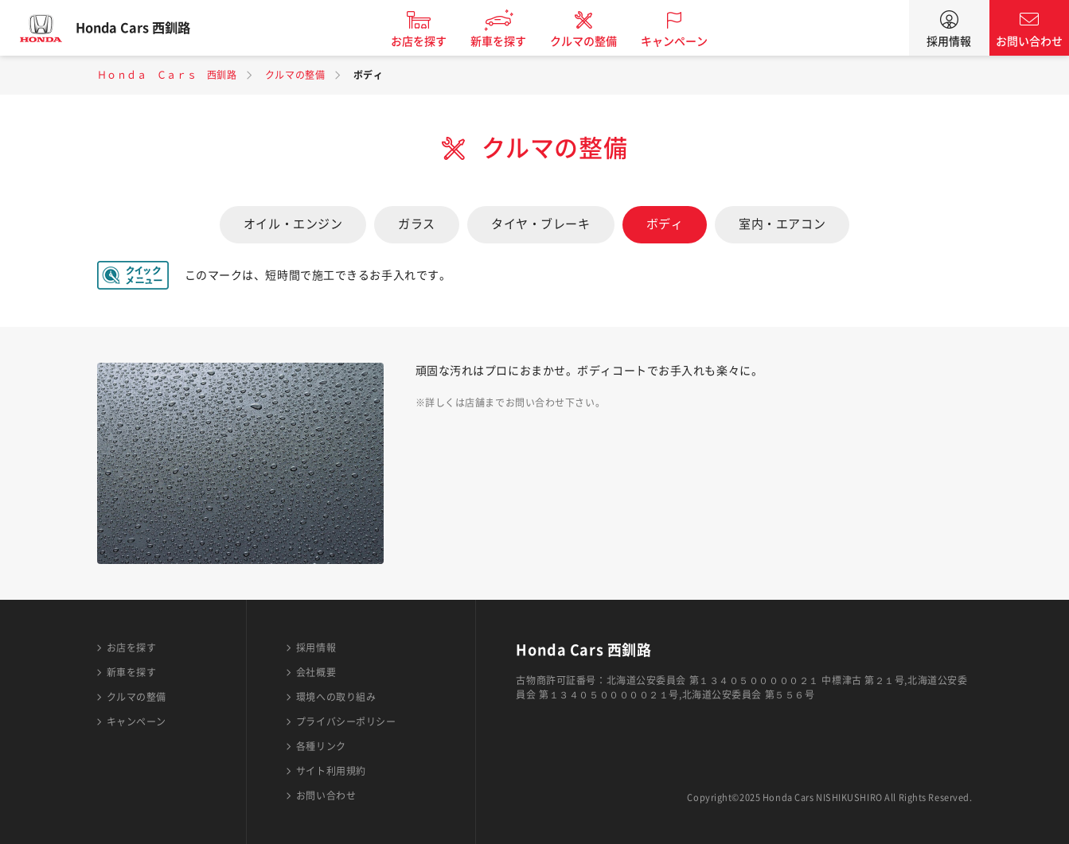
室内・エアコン (782, 224)
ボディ (665, 224)
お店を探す (433, 41)
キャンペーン (688, 41)
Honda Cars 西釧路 (147, 28)
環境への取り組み (336, 697)
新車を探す (512, 41)
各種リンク (321, 746)
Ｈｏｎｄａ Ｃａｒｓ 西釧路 (167, 75)
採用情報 (949, 41)
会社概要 (316, 672)
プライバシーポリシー (346, 721)
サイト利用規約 (331, 771)
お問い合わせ (1029, 41)
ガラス (416, 224)
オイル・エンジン (293, 224)
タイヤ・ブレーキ (540, 224)
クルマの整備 (597, 41)
